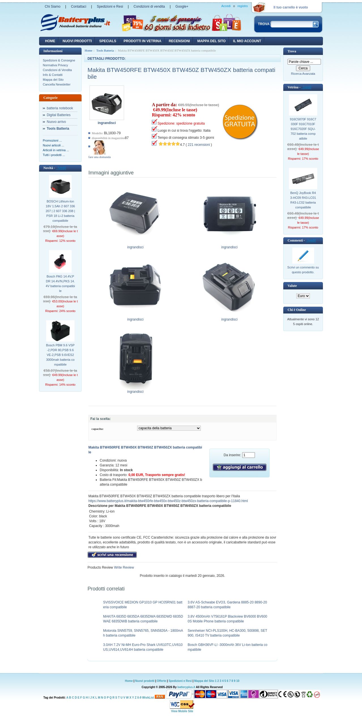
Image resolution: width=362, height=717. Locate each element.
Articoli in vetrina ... (56, 150)
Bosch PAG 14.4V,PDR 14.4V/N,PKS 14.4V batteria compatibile (60, 284)
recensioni (179, 41)
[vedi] (61, 168)
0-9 (139, 697)
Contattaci (78, 6)
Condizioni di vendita (149, 6)
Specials (107, 41)
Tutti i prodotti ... (54, 155)
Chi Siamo (52, 6)
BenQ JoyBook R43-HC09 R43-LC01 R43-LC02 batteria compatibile (303, 200)
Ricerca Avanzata (303, 73)
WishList (148, 697)
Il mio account (247, 41)
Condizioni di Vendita (57, 70)
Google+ (181, 6)
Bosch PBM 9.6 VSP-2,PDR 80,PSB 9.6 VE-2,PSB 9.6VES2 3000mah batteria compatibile (60, 354)
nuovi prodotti (77, 41)
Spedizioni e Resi (110, 6)
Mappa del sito (211, 41)
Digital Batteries (59, 115)
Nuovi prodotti (144, 680)
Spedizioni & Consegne (59, 60)
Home (50, 41)
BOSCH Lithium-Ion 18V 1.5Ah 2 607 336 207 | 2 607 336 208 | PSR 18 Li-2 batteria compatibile (60, 211)
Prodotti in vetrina (142, 41)
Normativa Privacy (55, 65)
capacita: (97, 428)
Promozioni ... (52, 140)
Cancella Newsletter (57, 84)
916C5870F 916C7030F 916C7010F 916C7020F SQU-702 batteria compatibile (303, 129)
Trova (292, 51)
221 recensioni (199, 145)
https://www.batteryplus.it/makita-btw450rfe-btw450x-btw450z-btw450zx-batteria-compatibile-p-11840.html (168, 501)
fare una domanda (99, 157)
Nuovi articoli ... (53, 145)
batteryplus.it (186, 687)
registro (242, 6)
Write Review (123, 567)
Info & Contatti (53, 74)
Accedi (226, 6)
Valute (292, 286)
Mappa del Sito (53, 79)
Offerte (162, 680)
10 (237, 680)
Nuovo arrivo (56, 122)
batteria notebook (60, 108)
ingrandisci (135, 245)
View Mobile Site (182, 711)
